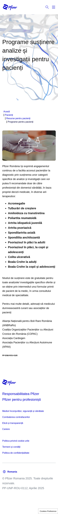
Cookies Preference (48, 511)
